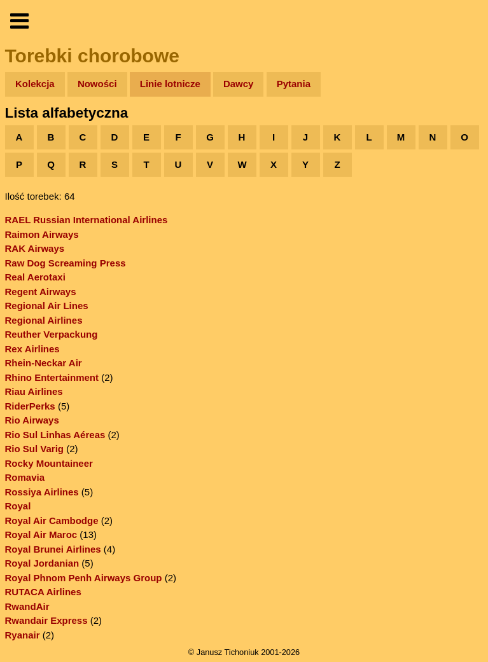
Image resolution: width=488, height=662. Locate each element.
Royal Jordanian (42, 563)
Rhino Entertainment (52, 377)
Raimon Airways (42, 234)
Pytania (293, 83)
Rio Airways (32, 420)
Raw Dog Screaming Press (65, 263)
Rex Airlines (32, 348)
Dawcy (238, 83)
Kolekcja (35, 83)
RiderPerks (30, 406)
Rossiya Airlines (42, 491)
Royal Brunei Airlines (53, 549)
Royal (18, 505)
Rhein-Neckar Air (43, 362)
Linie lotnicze (170, 83)
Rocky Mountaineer (49, 463)
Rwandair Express (46, 620)
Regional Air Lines (46, 305)
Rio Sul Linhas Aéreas (55, 434)
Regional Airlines (44, 320)
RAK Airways (35, 248)
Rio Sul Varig (34, 448)
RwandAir (27, 606)
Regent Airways (40, 291)
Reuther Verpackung (51, 334)
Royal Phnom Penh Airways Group (83, 577)
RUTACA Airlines (43, 591)
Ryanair (22, 635)
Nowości (97, 83)
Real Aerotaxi (35, 277)
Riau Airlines (34, 391)
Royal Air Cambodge (52, 520)
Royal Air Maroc (41, 534)
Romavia (25, 477)
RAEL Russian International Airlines (86, 219)
